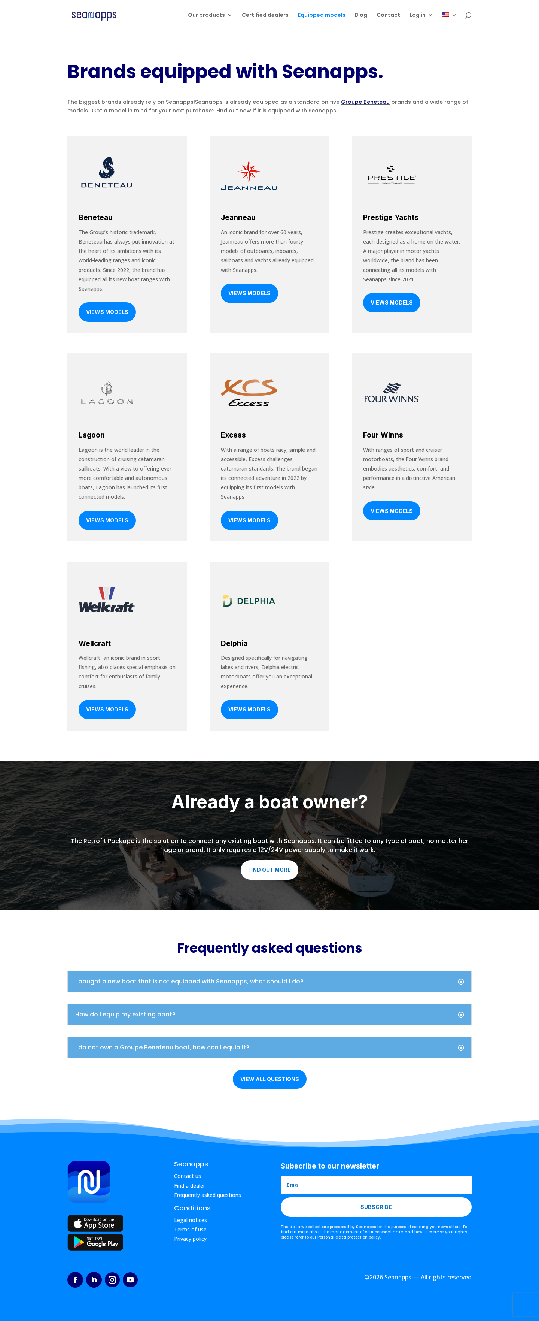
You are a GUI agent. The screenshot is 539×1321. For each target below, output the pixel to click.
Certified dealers (265, 15)
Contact (388, 15)
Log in (417, 15)
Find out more (269, 870)
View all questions (269, 1079)
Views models (107, 312)
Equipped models (321, 15)
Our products (206, 15)
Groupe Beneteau (365, 102)
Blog (361, 15)
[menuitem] (449, 21)
